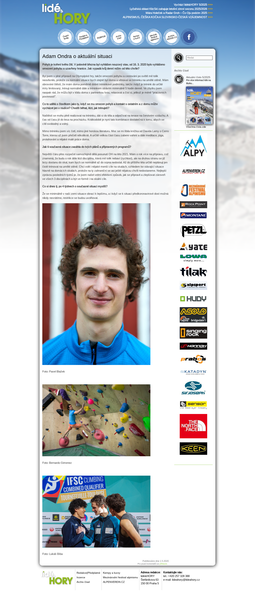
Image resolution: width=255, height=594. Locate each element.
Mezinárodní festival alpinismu (120, 577)
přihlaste (163, 564)
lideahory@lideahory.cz (186, 579)
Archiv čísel (83, 581)
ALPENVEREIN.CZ (114, 581)
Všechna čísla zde (196, 126)
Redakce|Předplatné (88, 572)
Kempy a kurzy (111, 572)
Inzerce (81, 577)
